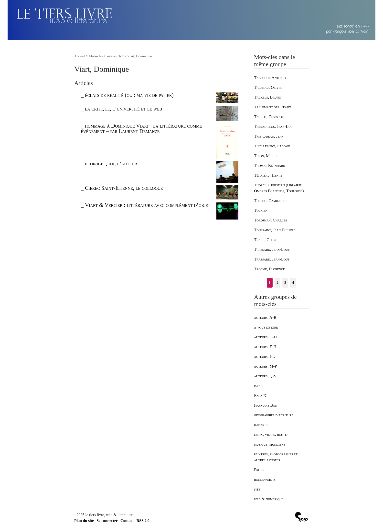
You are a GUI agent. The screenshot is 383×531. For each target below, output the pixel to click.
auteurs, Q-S (265, 376)
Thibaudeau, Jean (269, 136)
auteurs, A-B (265, 317)
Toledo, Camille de (270, 200)
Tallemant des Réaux (272, 107)
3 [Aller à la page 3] (285, 283)
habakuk (261, 424)
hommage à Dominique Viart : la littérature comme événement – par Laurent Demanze (141, 128)
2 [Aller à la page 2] (277, 283)
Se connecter (107, 521)
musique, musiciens (269, 444)
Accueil (79, 56)
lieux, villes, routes (271, 434)
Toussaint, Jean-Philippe (274, 230)
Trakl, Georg (265, 239)
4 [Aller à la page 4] (293, 283)
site (257, 489)
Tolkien (260, 210)
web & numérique (268, 499)
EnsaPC (260, 395)
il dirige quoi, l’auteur (111, 163)
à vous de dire (266, 327)
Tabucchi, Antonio (270, 77)
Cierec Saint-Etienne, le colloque (124, 188)
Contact (127, 521)
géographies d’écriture (273, 415)
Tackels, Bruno (267, 97)
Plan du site (84, 521)
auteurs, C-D (265, 337)
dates (258, 385)
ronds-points (265, 479)
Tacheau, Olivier (268, 87)
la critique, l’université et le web (123, 109)
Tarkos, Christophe (270, 116)
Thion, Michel (266, 155)
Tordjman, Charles (270, 220)
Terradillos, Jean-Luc (273, 126)
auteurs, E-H (265, 346)
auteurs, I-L (264, 356)
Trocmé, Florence (269, 269)
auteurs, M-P (265, 366)
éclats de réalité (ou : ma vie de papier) (129, 95)
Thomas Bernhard (269, 165)
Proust (260, 469)
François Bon (265, 405)
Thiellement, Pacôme (272, 146)
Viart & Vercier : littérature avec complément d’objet (147, 205)
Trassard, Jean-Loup (271, 249)
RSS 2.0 (142, 521)
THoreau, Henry (268, 175)
